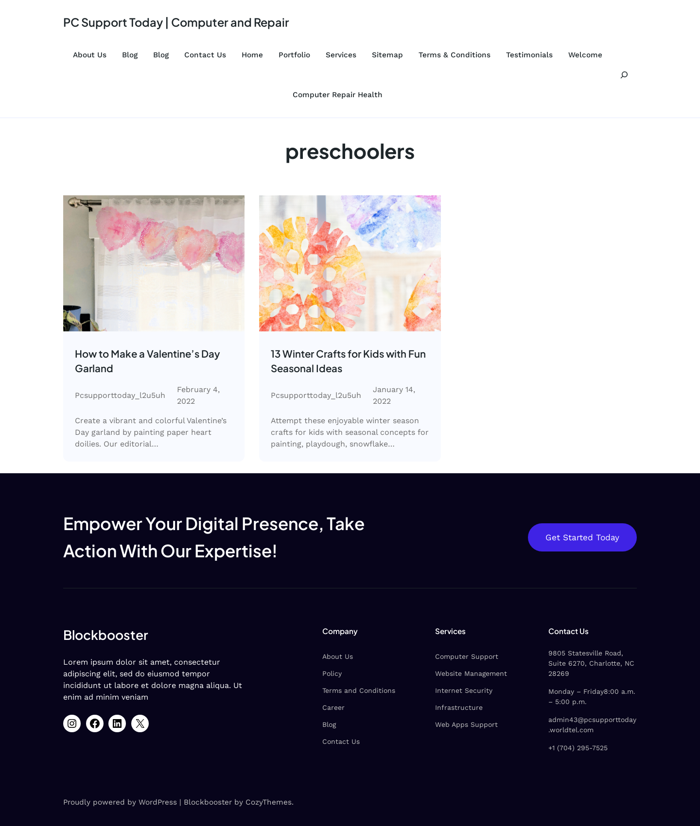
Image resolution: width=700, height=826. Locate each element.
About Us (89, 55)
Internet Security (441, 692)
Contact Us (205, 55)
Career (299, 709)
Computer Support (444, 658)
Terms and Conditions (324, 692)
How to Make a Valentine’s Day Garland (151, 361)
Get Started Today (581, 538)
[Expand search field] (624, 75)
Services (341, 55)
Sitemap (387, 55)
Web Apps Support (444, 726)
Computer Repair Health (338, 94)
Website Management (449, 675)
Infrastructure (436, 709)
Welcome (585, 55)
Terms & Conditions (454, 55)
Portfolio (294, 55)
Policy (298, 675)
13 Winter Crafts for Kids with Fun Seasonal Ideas (343, 361)
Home (252, 55)
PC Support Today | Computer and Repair (181, 22)
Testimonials (529, 55)
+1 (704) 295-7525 (566, 739)
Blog (130, 55)
